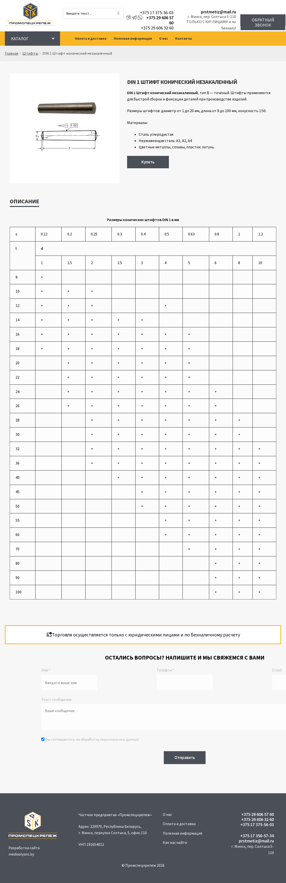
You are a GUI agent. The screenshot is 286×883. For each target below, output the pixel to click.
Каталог (19, 38)
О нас (163, 38)
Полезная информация (133, 38)
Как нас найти (175, 842)
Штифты (30, 53)
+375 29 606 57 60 (159, 20)
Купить (148, 162)
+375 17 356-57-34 (257, 835)
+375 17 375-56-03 (156, 12)
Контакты (183, 38)
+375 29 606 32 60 (157, 27)
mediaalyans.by (21, 854)
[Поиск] (118, 13)
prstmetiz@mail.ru (218, 11)
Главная (11, 53)
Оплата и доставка (90, 38)
